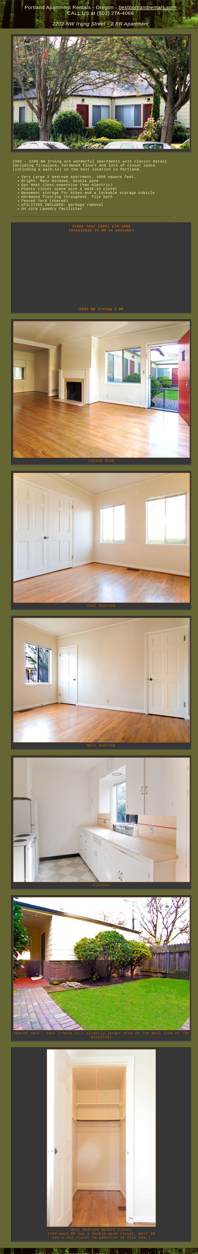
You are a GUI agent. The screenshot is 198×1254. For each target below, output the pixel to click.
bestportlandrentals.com (148, 7)
